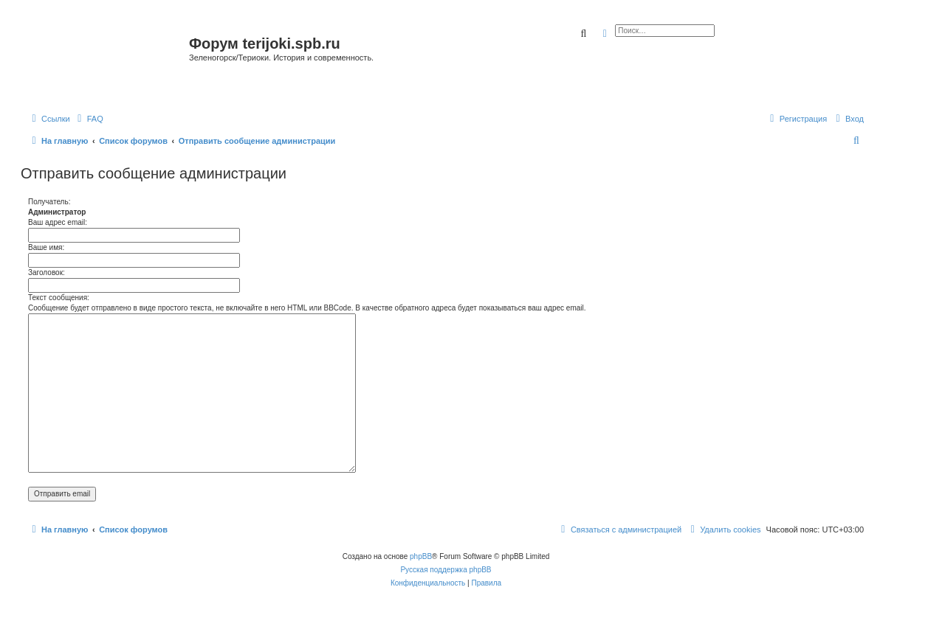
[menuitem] (88, 119)
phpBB (421, 556)
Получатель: (49, 202)
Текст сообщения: (58, 298)
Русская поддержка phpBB (445, 570)
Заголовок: (46, 272)
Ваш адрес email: (57, 222)
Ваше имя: (46, 247)
